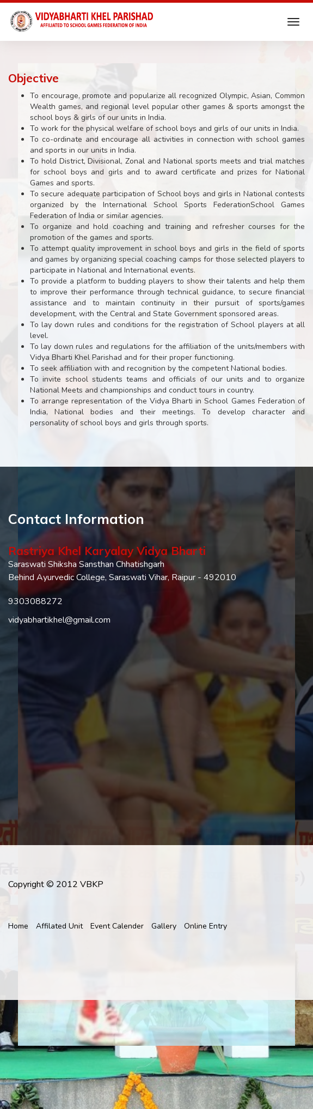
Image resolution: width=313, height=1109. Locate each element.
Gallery (163, 926)
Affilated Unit (59, 926)
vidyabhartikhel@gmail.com (59, 620)
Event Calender (117, 926)
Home (18, 926)
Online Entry (205, 926)
